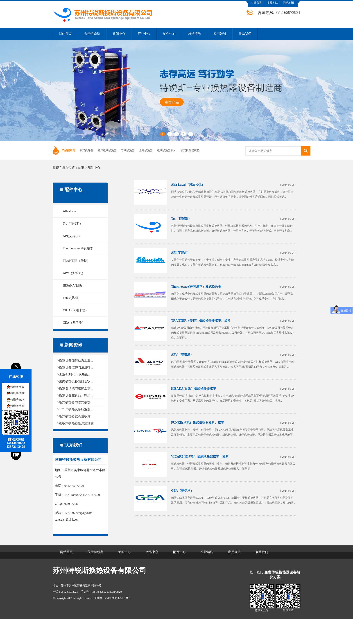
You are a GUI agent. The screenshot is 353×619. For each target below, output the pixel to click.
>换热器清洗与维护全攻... (75, 388)
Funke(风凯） (72, 298)
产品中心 (144, 33)
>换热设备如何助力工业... (75, 360)
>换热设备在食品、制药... (75, 395)
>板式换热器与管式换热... (75, 402)
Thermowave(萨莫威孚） (79, 248)
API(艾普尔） (72, 236)
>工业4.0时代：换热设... (74, 374)
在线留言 (256, 2)
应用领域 (219, 33)
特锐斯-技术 (17, 399)
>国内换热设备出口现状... (75, 381)
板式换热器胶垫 (190, 150)
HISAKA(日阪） (74, 285)
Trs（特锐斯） (73, 223)
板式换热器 (86, 150)
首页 (81, 167)
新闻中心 (119, 33)
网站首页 (65, 33)
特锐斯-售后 (17, 405)
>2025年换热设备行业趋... (75, 409)
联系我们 (245, 33)
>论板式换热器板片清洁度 (75, 423)
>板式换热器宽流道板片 (74, 416)
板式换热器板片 (166, 150)
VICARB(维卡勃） (75, 310)
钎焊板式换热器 (107, 150)
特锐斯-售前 (17, 387)
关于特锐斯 (92, 33)
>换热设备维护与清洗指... (75, 367)
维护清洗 (194, 33)
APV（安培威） (74, 273)
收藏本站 (272, 2)
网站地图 (288, 2)
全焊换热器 (146, 150)
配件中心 (169, 33)
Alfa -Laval (70, 211)
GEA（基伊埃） (74, 322)
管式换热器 (128, 150)
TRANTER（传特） (76, 260)
